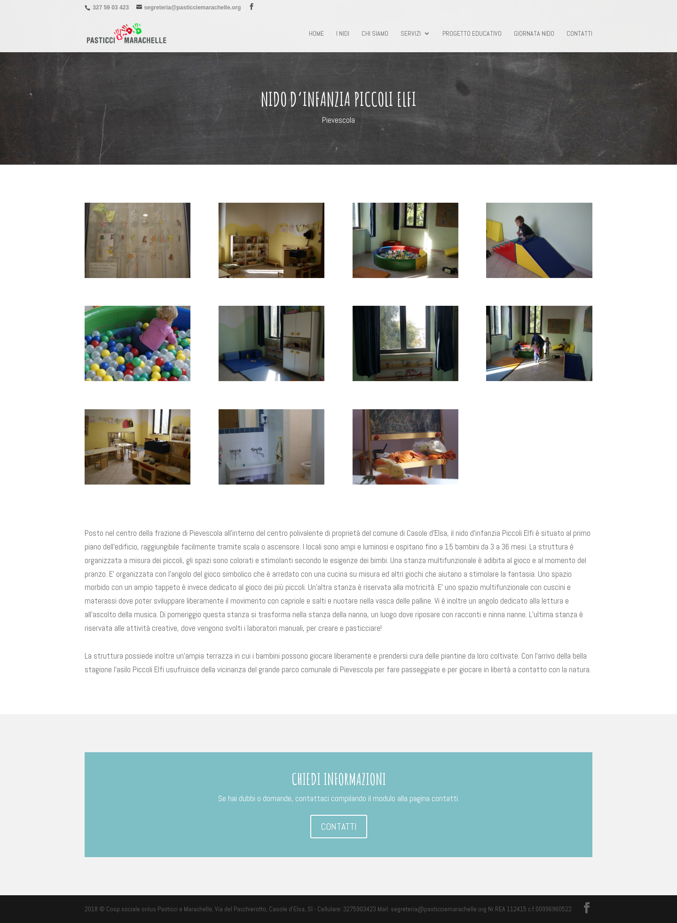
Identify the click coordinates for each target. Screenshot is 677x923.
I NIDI (342, 34)
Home (316, 34)
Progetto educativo (472, 34)
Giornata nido (534, 34)
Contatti (579, 34)
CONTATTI (339, 826)
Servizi (411, 34)
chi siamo (375, 34)
